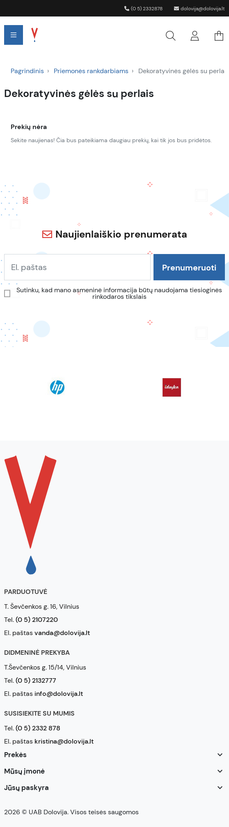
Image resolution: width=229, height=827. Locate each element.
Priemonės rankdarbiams (91, 71)
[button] (116, 34)
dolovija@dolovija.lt (199, 8)
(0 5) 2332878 (143, 8)
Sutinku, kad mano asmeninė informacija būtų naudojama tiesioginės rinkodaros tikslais (119, 293)
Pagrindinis (27, 71)
